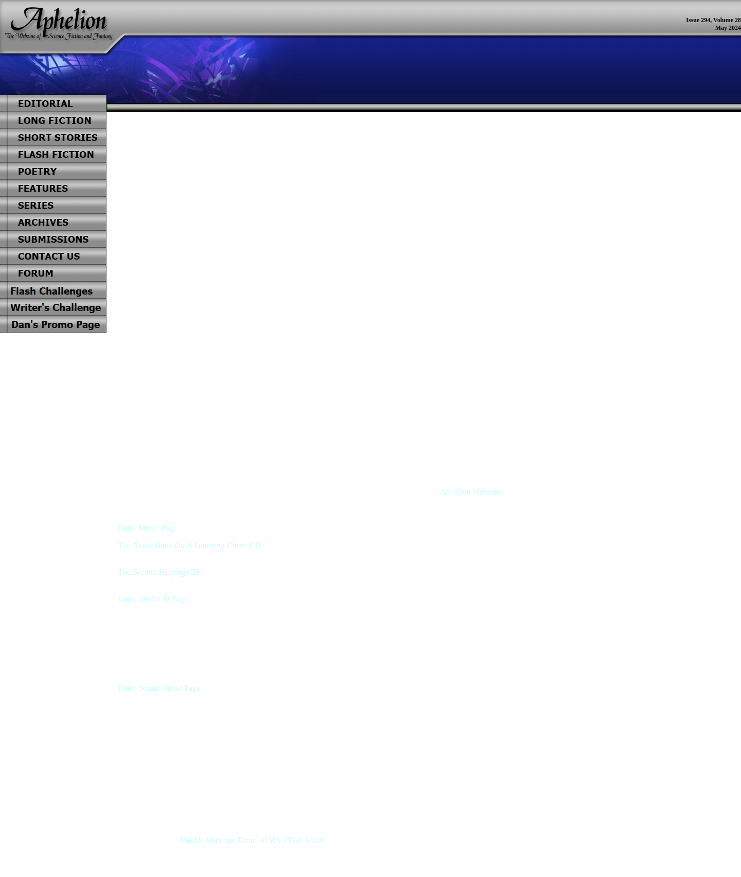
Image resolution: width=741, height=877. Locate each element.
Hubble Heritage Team (217, 840)
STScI (292, 840)
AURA (269, 840)
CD (254, 545)
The (124, 545)
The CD (158, 572)
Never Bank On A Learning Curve (190, 545)
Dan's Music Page (147, 527)
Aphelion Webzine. (471, 491)
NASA (314, 840)
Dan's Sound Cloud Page (159, 688)
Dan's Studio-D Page (153, 598)
